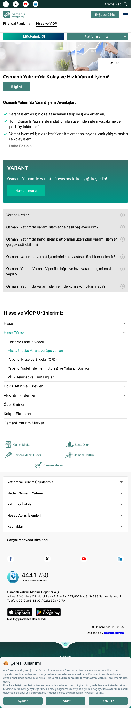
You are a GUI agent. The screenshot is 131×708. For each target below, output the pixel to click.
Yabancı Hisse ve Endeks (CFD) (32, 359)
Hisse (8, 323)
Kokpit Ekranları (17, 414)
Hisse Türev (14, 332)
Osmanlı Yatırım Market (24, 423)
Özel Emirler (14, 404)
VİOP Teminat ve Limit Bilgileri (31, 377)
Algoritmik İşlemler (20, 395)
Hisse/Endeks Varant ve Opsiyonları (35, 351)
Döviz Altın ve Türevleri (24, 386)
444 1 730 (35, 575)
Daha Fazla (19, 146)
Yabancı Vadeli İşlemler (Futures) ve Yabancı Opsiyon (49, 368)
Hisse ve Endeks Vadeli (26, 342)
